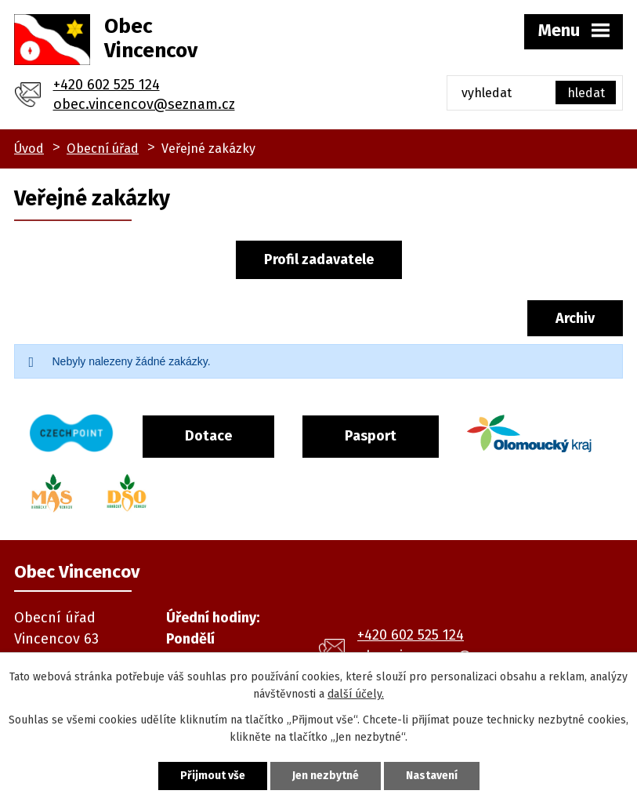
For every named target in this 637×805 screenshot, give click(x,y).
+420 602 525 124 (106, 84)
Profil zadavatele (319, 259)
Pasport (370, 435)
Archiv (575, 318)
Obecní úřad (103, 148)
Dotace (208, 435)
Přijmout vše (212, 775)
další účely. (356, 694)
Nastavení (432, 775)
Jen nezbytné (325, 775)
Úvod (29, 148)
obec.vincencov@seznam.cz (144, 104)
